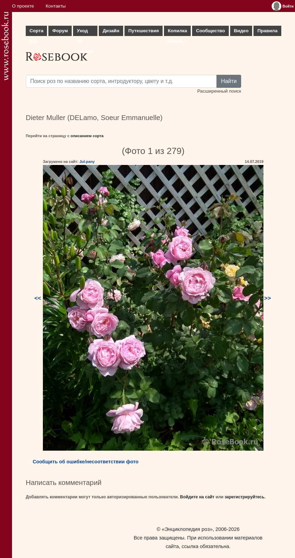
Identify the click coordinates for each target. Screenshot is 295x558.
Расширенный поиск (219, 91)
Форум (60, 30)
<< (37, 298)
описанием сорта (87, 136)
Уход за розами (85, 32)
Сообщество (210, 30)
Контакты (56, 6)
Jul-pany (87, 161)
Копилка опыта (177, 32)
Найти (229, 81)
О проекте (23, 6)
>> (267, 298)
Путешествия (143, 30)
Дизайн (111, 30)
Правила (267, 30)
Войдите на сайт (197, 497)
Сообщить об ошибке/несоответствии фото (86, 461)
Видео (241, 30)
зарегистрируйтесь (244, 497)
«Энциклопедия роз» (187, 529)
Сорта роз (36, 32)
